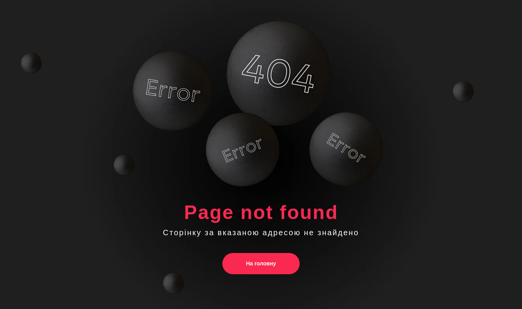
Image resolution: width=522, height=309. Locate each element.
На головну (261, 263)
